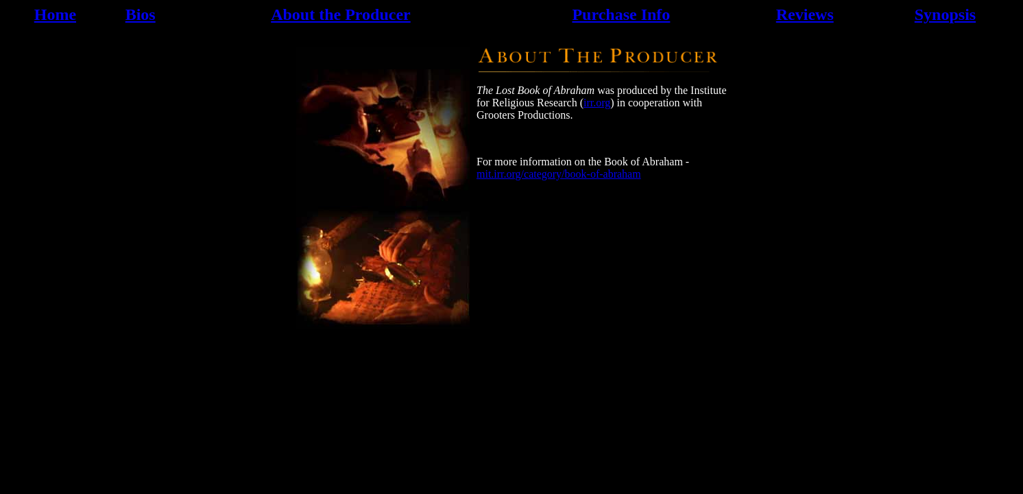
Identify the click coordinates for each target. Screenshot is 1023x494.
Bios (140, 14)
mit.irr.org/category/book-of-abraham (559, 174)
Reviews (805, 14)
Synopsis (945, 14)
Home (55, 14)
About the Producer (341, 14)
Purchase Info (621, 14)
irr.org (596, 102)
